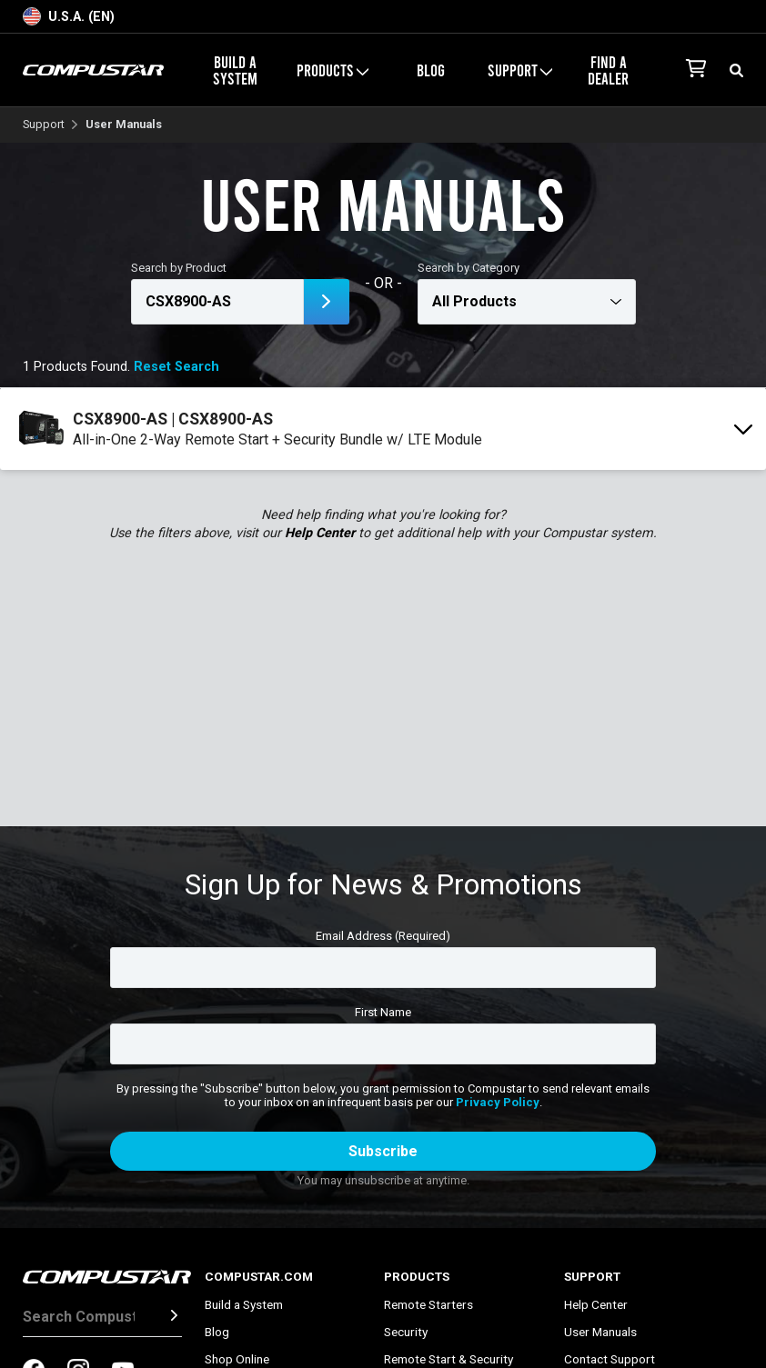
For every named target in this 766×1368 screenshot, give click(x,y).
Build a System (235, 70)
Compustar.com (259, 1276)
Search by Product (179, 268)
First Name (383, 1012)
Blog (431, 70)
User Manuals (600, 1331)
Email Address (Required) (383, 936)
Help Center (320, 533)
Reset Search (176, 366)
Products (332, 70)
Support (520, 70)
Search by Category (468, 268)
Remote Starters (428, 1304)
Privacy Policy (497, 1102)
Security (406, 1331)
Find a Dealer (608, 70)
